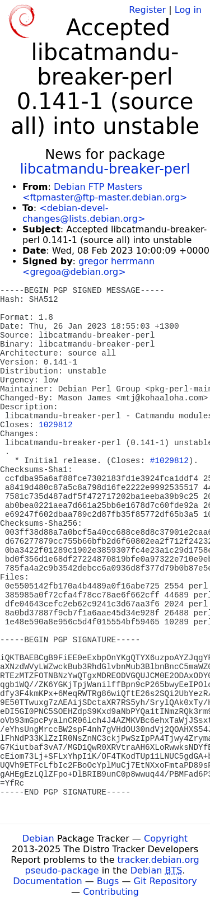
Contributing (111, 891)
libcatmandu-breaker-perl (105, 169)
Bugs (108, 881)
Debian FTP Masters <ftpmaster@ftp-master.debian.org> (104, 192)
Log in (188, 9)
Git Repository (165, 881)
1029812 (55, 425)
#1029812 (169, 460)
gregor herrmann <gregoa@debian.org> (88, 266)
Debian (38, 838)
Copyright (166, 838)
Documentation (47, 881)
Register (147, 9)
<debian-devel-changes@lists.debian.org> (83, 213)
